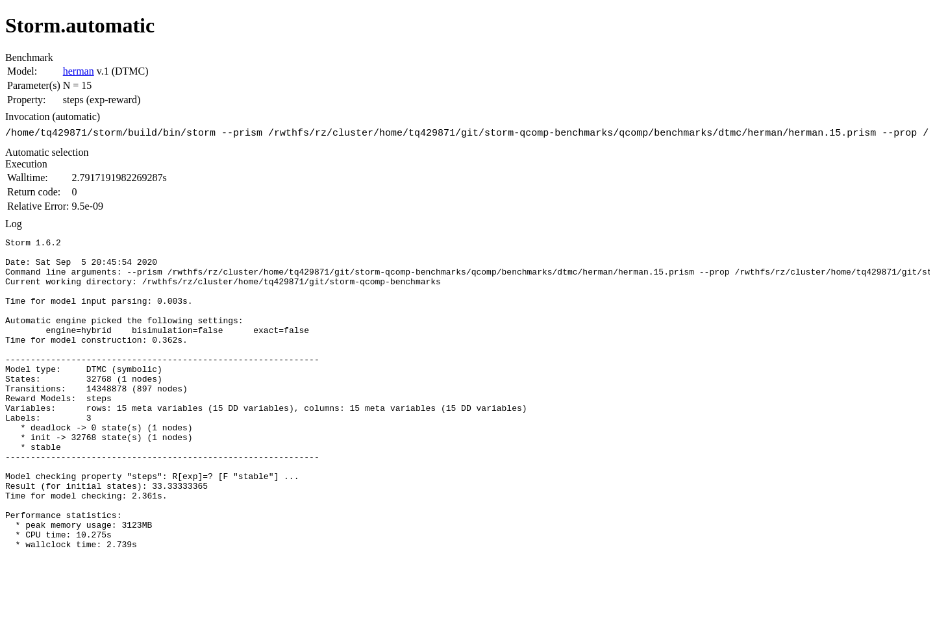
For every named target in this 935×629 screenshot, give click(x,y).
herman (78, 71)
